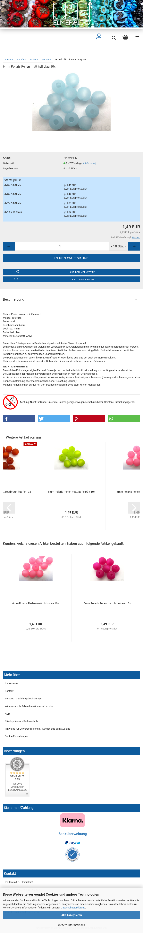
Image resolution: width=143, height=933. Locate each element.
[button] (19, 418)
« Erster (9, 59)
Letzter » (46, 59)
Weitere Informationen (71, 925)
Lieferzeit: (8, 163)
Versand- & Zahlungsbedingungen (23, 698)
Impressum (11, 683)
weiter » (34, 59)
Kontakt (9, 690)
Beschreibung (13, 299)
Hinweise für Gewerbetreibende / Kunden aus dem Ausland (37, 728)
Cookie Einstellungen (16, 736)
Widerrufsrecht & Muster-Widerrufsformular (29, 706)
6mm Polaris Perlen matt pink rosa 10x (35, 603)
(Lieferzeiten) (89, 163)
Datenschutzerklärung (73, 907)
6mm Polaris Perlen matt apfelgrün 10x (71, 491)
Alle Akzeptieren (71, 915)
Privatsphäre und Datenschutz (21, 721)
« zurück (21, 59)
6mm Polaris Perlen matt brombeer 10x (107, 603)
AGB (7, 713)
